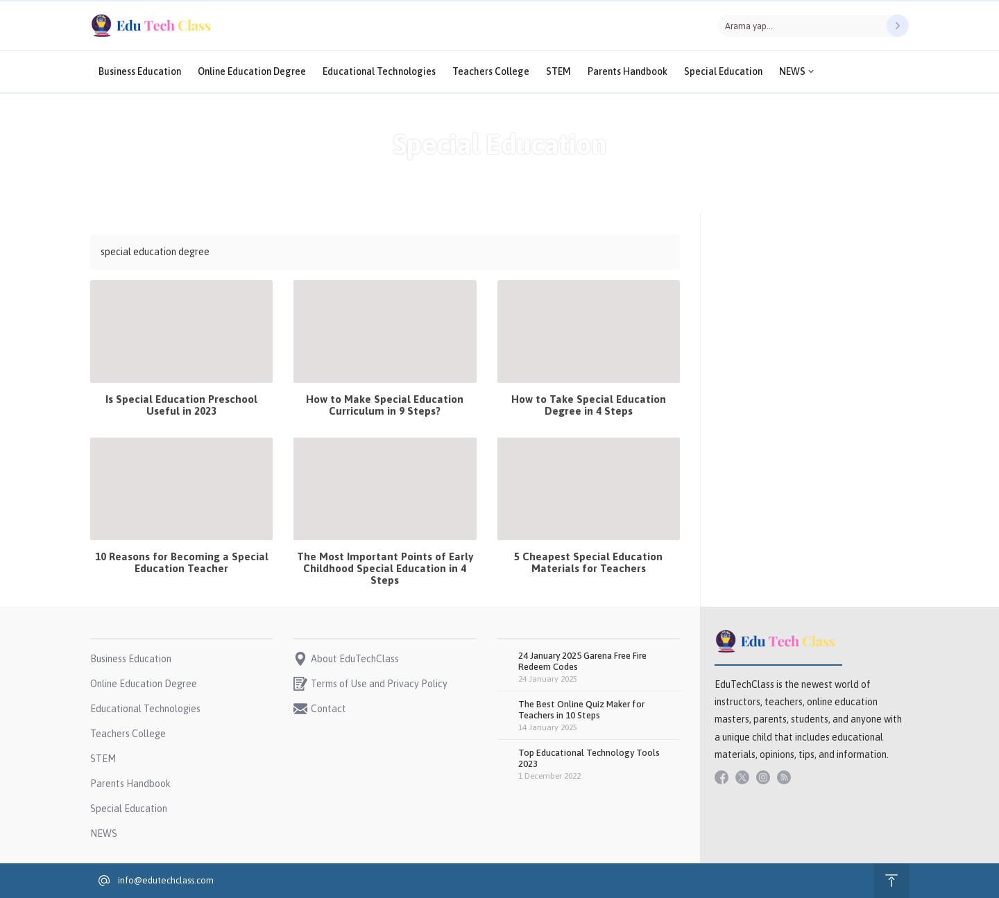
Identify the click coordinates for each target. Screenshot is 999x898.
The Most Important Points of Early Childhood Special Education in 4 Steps (385, 568)
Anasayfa (456, 173)
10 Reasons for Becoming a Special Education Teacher (181, 562)
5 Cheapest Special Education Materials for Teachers (588, 562)
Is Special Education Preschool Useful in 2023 (181, 405)
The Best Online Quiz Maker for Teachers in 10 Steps (581, 709)
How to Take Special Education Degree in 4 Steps (588, 405)
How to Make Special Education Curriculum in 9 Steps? (384, 405)
